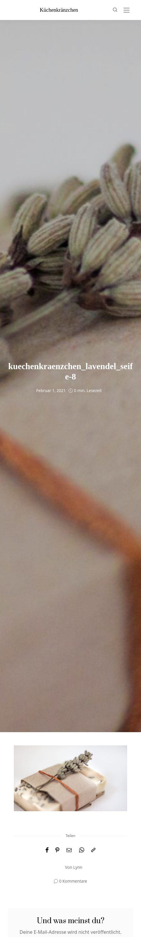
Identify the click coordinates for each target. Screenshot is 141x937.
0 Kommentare (73, 881)
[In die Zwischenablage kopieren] (93, 850)
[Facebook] (47, 850)
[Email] (69, 850)
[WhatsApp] (81, 850)
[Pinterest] (57, 850)
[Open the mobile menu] (126, 10)
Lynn (77, 867)
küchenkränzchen (59, 10)
